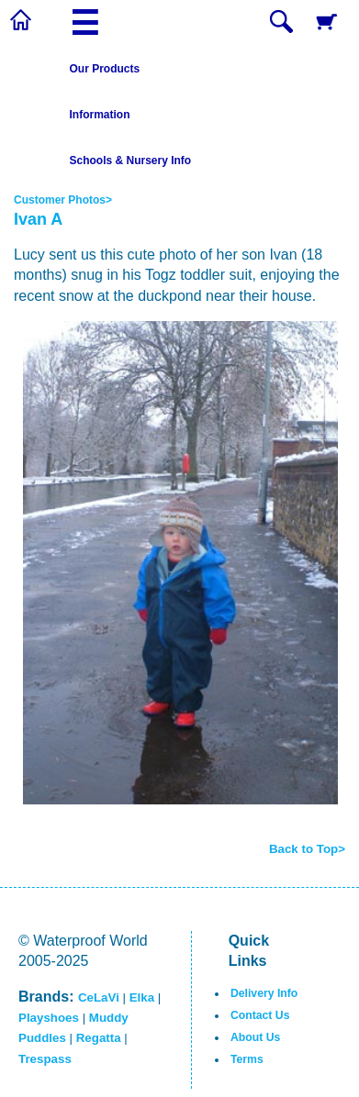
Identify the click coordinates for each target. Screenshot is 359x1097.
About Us (255, 1037)
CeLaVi (98, 997)
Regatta (98, 1038)
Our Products (105, 68)
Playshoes (48, 1018)
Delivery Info (263, 993)
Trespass (45, 1059)
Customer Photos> (63, 200)
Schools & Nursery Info (131, 160)
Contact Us (260, 1015)
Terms (247, 1059)
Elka (141, 997)
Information (100, 114)
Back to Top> (307, 849)
